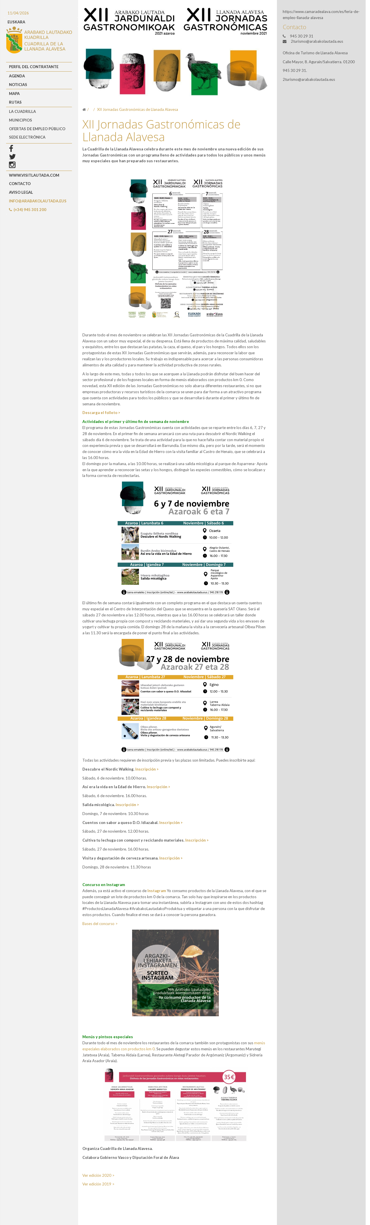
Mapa (14, 93)
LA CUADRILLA (22, 111)
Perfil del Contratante (33, 66)
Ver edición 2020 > (98, 1175)
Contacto (20, 183)
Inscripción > (147, 769)
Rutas (15, 102)
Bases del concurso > (100, 923)
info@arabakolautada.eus (37, 201)
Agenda (17, 76)
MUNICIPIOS (20, 120)
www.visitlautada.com (34, 175)
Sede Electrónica (27, 137)
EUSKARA (16, 22)
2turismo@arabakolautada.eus (317, 41)
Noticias (18, 84)
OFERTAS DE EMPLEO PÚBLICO (37, 128)
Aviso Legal (21, 192)
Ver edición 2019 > (98, 1184)
